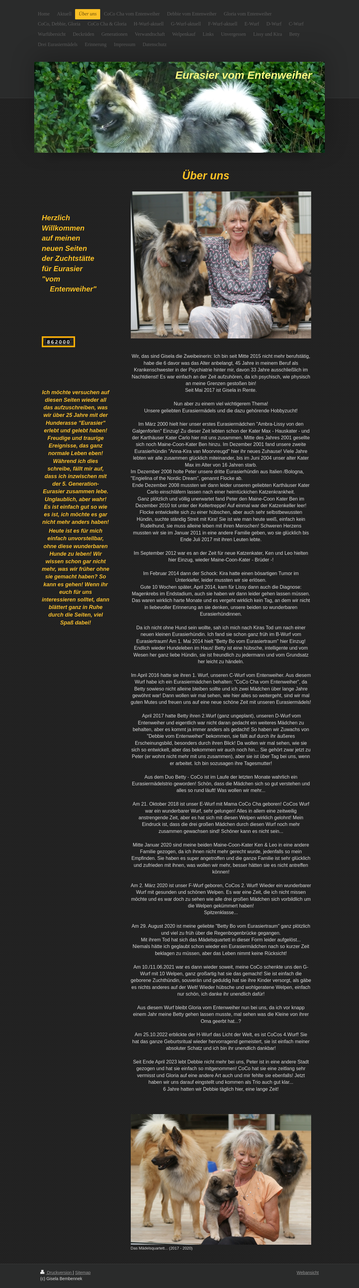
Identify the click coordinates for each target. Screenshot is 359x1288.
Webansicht (308, 1272)
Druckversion (56, 1272)
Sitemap (83, 1272)
